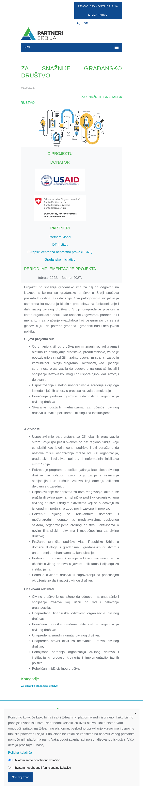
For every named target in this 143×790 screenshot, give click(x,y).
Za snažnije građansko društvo (39, 685)
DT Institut (60, 244)
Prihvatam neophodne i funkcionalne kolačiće (39, 767)
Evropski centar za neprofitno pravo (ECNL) (59, 252)
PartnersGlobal (60, 237)
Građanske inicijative (59, 259)
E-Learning (98, 14)
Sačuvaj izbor (20, 777)
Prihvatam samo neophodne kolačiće (34, 760)
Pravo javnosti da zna (98, 6)
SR (86, 23)
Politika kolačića (20, 752)
